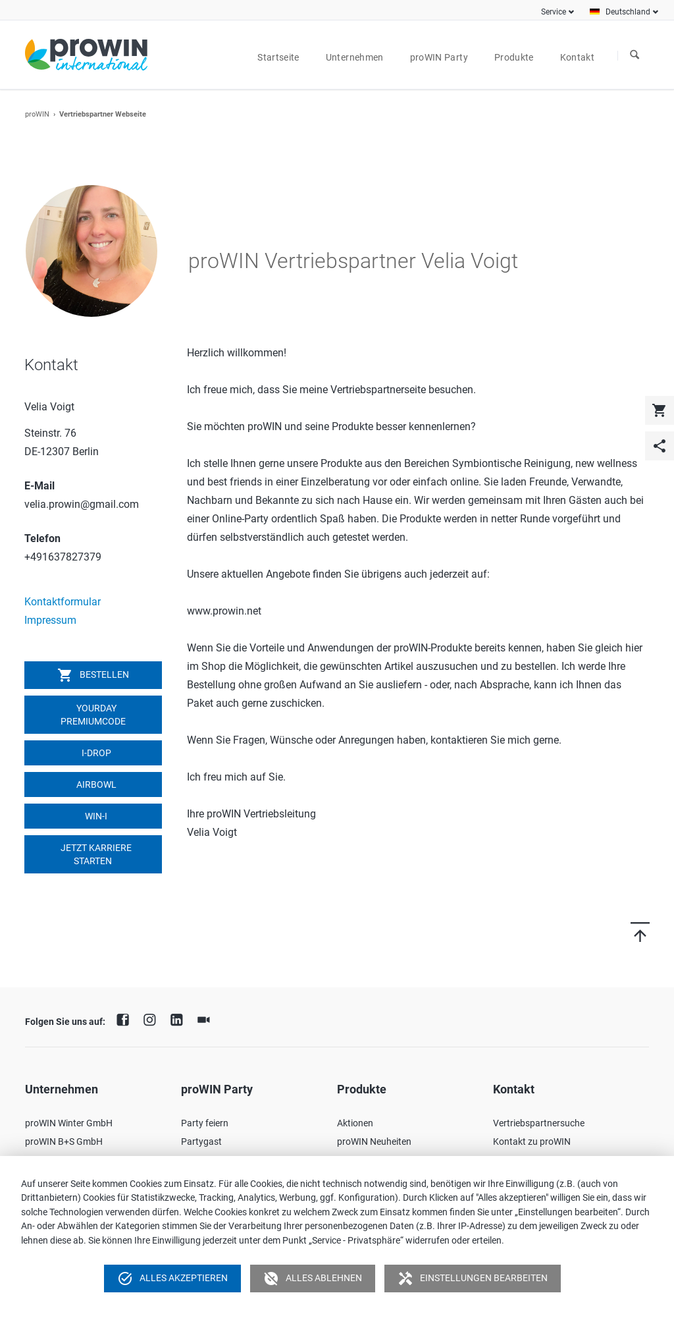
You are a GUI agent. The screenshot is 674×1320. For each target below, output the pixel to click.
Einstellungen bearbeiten (473, 1278)
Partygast (201, 1141)
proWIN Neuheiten (374, 1141)
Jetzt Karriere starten (95, 854)
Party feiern (204, 1123)
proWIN (37, 114)
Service (553, 11)
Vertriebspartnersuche (538, 1123)
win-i (95, 816)
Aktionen (355, 1123)
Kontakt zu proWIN (532, 1141)
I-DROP (95, 753)
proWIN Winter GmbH (69, 1123)
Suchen (634, 55)
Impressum (50, 620)
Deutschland (628, 11)
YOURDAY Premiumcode (93, 715)
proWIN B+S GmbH (64, 1141)
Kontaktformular (62, 601)
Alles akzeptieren (172, 1278)
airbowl (95, 784)
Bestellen (93, 675)
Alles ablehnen (312, 1278)
